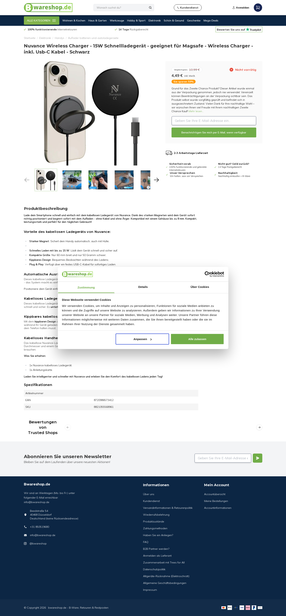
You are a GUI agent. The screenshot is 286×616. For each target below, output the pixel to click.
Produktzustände (153, 521)
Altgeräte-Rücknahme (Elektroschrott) (166, 576)
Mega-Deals (211, 20)
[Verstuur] (257, 458)
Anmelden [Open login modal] (240, 7)
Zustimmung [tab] (86, 287)
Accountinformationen (217, 508)
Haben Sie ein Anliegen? (158, 535)
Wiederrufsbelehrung (156, 514)
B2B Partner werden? (156, 549)
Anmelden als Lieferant (157, 555)
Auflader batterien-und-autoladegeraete (93, 38)
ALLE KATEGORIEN (41, 20)
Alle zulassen (197, 339)
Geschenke (194, 20)
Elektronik (155, 20)
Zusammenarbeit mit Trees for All (164, 562)
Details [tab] (143, 286)
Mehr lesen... (196, 111)
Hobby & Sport (136, 20)
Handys (59, 38)
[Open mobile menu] (258, 7)
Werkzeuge (117, 20)
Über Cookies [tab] (200, 286)
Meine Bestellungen (216, 501)
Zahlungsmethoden (155, 528)
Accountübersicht (214, 494)
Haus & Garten (97, 20)
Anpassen (142, 339)
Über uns (148, 494)
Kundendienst (151, 501)
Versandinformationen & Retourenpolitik (168, 508)
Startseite (29, 38)
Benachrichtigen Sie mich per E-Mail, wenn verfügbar (213, 132)
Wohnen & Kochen (73, 20)
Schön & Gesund (174, 20)
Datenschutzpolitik (154, 569)
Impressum (150, 590)
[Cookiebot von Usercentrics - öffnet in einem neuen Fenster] (207, 274)
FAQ (145, 542)
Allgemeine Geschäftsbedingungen (164, 583)
